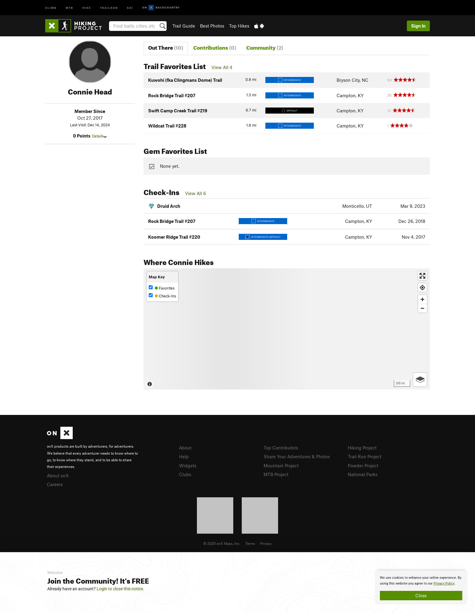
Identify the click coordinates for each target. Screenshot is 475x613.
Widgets (187, 465)
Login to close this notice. (120, 588)
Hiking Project (362, 447)
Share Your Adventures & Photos (297, 456)
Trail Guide (183, 25)
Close (421, 595)
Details (99, 136)
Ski (130, 7)
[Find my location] (422, 287)
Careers (55, 484)
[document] (421, 587)
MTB (69, 7)
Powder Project (363, 465)
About (185, 447)
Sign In (418, 25)
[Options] (420, 379)
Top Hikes (239, 25)
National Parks (362, 474)
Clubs (185, 474)
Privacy (266, 543)
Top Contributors (281, 447)
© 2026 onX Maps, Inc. (221, 543)
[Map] (287, 328)
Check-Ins (162, 295)
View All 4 (221, 67)
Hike (86, 7)
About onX (58, 475)
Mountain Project (281, 465)
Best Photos (212, 25)
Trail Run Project (364, 456)
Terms (250, 543)
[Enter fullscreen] (422, 275)
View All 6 (195, 193)
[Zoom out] (422, 308)
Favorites (161, 287)
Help (184, 456)
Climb (51, 7)
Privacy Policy (443, 583)
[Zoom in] (422, 299)
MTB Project (276, 474)
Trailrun (109, 7)
